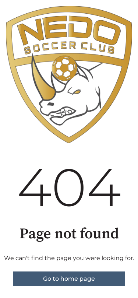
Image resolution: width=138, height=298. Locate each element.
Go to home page (69, 278)
